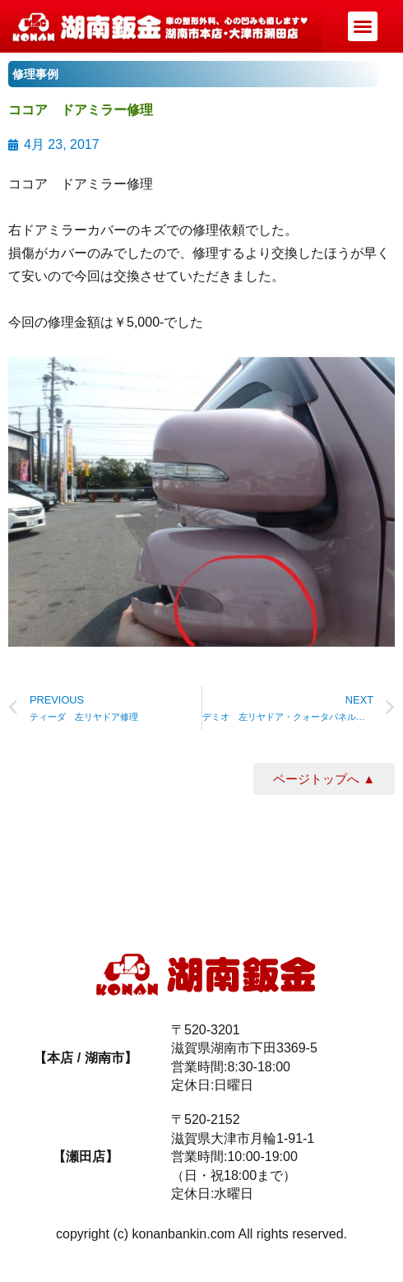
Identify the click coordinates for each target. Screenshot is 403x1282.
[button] (363, 26)
